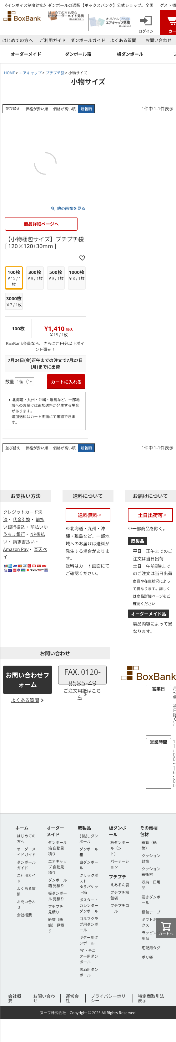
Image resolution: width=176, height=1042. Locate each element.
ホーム (21, 828)
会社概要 (24, 914)
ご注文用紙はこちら (82, 693)
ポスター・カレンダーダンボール (88, 905)
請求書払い (24, 541)
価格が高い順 (64, 108)
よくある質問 (123, 40)
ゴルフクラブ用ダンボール (88, 924)
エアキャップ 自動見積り (57, 866)
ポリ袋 (147, 957)
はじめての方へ (17, 40)
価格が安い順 (37, 108)
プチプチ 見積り (55, 908)
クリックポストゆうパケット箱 (88, 883)
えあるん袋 (119, 884)
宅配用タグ (151, 947)
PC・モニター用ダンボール (88, 956)
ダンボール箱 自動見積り (57, 848)
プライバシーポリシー (108, 998)
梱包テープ (151, 911)
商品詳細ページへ (41, 224)
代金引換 (21, 519)
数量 (9, 381)
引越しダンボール (88, 838)
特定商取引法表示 (151, 998)
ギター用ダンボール (88, 940)
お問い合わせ (158, 40)
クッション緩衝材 (151, 871)
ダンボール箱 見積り (57, 882)
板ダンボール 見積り (57, 895)
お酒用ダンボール (88, 971)
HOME (9, 72)
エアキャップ (30, 72)
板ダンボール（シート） (119, 848)
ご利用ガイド (53, 40)
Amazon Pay (15, 549)
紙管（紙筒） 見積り (56, 925)
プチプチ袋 (55, 72)
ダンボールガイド (87, 40)
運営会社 (72, 998)
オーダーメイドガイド (26, 851)
